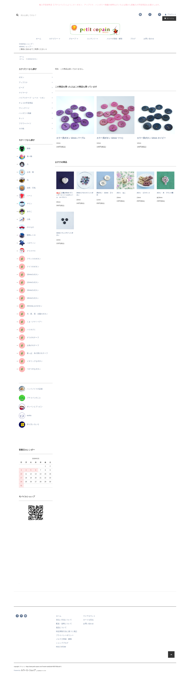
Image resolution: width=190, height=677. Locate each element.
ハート (25, 196)
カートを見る (88, 620)
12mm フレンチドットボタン (64, 234)
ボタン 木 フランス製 (165, 193)
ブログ (133, 39)
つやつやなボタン (30, 369)
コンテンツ (93, 39)
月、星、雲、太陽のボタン (33, 314)
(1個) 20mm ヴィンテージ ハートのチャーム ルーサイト (64, 195)
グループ (74, 39)
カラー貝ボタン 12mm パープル (70, 138)
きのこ (25, 211)
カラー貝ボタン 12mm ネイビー (151, 138)
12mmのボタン (32, 59)
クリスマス (27, 251)
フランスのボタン (30, 259)
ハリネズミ (27, 330)
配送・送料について (64, 624)
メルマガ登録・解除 (114, 39)
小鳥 (24, 219)
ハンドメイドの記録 (31, 389)
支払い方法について (64, 620)
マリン (25, 204)
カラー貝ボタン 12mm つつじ (110, 138)
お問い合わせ (149, 39)
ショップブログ (62, 643)
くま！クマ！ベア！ (31, 322)
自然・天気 (27, 188)
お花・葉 (26, 172)
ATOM (63, 647)
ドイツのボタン (29, 267)
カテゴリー (55, 39)
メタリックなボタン (31, 361)
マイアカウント (89, 616)
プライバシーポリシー (65, 635)
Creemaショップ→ (24, 44)
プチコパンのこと (30, 398)
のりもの (26, 227)
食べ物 (25, 156)
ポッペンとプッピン (31, 407)
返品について (61, 627)
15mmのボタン (29, 290)
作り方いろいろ (29, 424)
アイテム (168, 18)
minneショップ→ (23, 47)
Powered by (30, 670)
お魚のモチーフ (29, 345)
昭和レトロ (27, 235)
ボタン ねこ (121, 193)
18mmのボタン (29, 298)
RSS (58, 647)
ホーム (38, 39)
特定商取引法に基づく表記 (66, 631)
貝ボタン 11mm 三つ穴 (104, 194)
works (25, 415)
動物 (24, 148)
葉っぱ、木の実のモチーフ (33, 353)
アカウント (171, 14)
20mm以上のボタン (30, 306)
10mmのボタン (29, 274)
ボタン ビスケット (143, 193)
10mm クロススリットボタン (84, 194)
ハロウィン (27, 243)
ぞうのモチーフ (29, 337)
